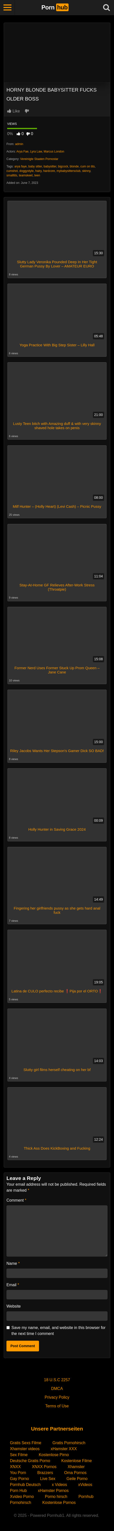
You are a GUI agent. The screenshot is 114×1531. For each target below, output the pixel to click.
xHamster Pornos (53, 1490)
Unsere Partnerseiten (57, 1428)
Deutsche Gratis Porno (30, 1461)
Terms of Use (57, 1406)
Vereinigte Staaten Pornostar (39, 159)
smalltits (11, 175)
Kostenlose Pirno (54, 1455)
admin (19, 144)
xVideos (85, 1484)
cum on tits (87, 166)
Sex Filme (19, 1455)
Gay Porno (19, 1479)
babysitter (49, 166)
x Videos (59, 1484)
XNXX (15, 1467)
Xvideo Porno (22, 1496)
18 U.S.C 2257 (57, 1380)
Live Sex (47, 1479)
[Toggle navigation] (7, 7)
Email (12, 1285)
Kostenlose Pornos (59, 1502)
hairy (38, 171)
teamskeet (26, 175)
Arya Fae (22, 151)
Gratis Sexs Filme (25, 1443)
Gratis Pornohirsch (68, 1443)
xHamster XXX (64, 1449)
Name (13, 1263)
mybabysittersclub (68, 171)
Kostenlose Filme (76, 1461)
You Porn (18, 1473)
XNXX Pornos (44, 1467)
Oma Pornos (75, 1473)
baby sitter (35, 166)
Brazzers (45, 1473)
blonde (74, 166)
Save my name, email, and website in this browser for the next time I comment (58, 1331)
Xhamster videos (24, 1449)
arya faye (20, 166)
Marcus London (54, 151)
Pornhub (86, 1496)
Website (13, 1306)
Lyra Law (36, 151)
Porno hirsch (56, 1496)
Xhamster (76, 1467)
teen (37, 175)
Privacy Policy (57, 1397)
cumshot (12, 171)
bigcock (63, 166)
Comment (16, 1200)
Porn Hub (18, 1490)
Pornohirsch (20, 1502)
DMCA (57, 1388)
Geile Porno (77, 1479)
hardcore (49, 171)
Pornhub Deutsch (25, 1484)
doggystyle (26, 171)
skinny (86, 171)
